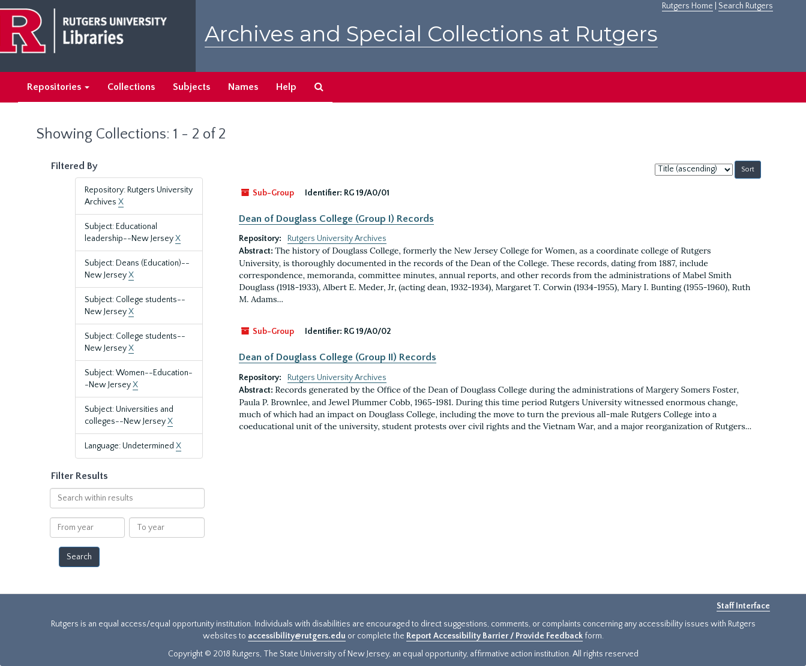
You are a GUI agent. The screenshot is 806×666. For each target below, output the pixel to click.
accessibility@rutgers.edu (297, 636)
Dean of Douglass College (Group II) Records (337, 357)
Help (286, 87)
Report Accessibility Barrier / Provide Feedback (494, 636)
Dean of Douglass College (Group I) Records (336, 218)
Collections (131, 87)
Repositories (58, 87)
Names (243, 87)
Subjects (191, 87)
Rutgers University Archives (336, 238)
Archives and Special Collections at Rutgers (431, 34)
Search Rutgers (745, 6)
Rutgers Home (687, 6)
